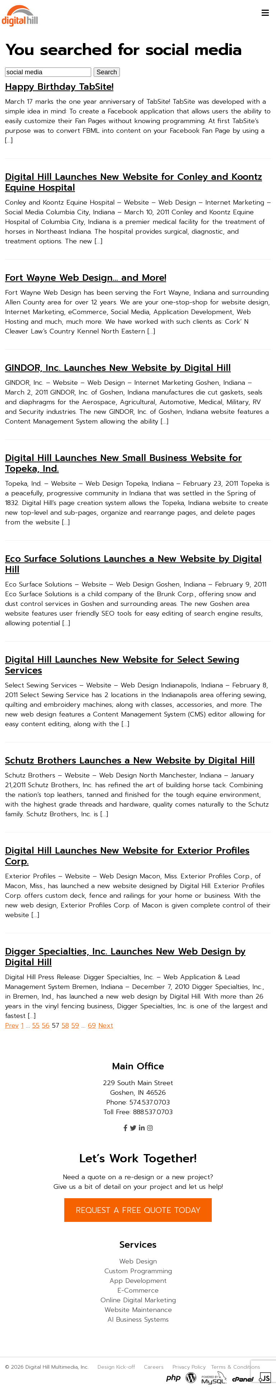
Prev (12, 1026)
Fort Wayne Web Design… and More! (85, 278)
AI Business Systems (138, 1319)
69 (92, 1026)
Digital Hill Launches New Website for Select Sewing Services (122, 665)
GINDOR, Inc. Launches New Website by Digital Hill (118, 368)
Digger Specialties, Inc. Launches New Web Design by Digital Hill (125, 957)
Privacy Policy (189, 1367)
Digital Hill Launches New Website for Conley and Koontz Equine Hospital (133, 182)
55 (35, 1026)
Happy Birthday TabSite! (59, 87)
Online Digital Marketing (138, 1300)
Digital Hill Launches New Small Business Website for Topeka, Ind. (123, 463)
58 (65, 1026)
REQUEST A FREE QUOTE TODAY (138, 1210)
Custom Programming (138, 1271)
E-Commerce (138, 1290)
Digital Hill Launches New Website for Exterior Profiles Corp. (127, 856)
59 (75, 1026)
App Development (138, 1281)
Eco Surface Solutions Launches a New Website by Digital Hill (133, 564)
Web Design (138, 1261)
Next (105, 1026)
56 (46, 1026)
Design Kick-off (117, 1367)
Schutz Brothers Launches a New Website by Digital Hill (130, 760)
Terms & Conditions (235, 1367)
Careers (154, 1367)
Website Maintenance (138, 1310)
